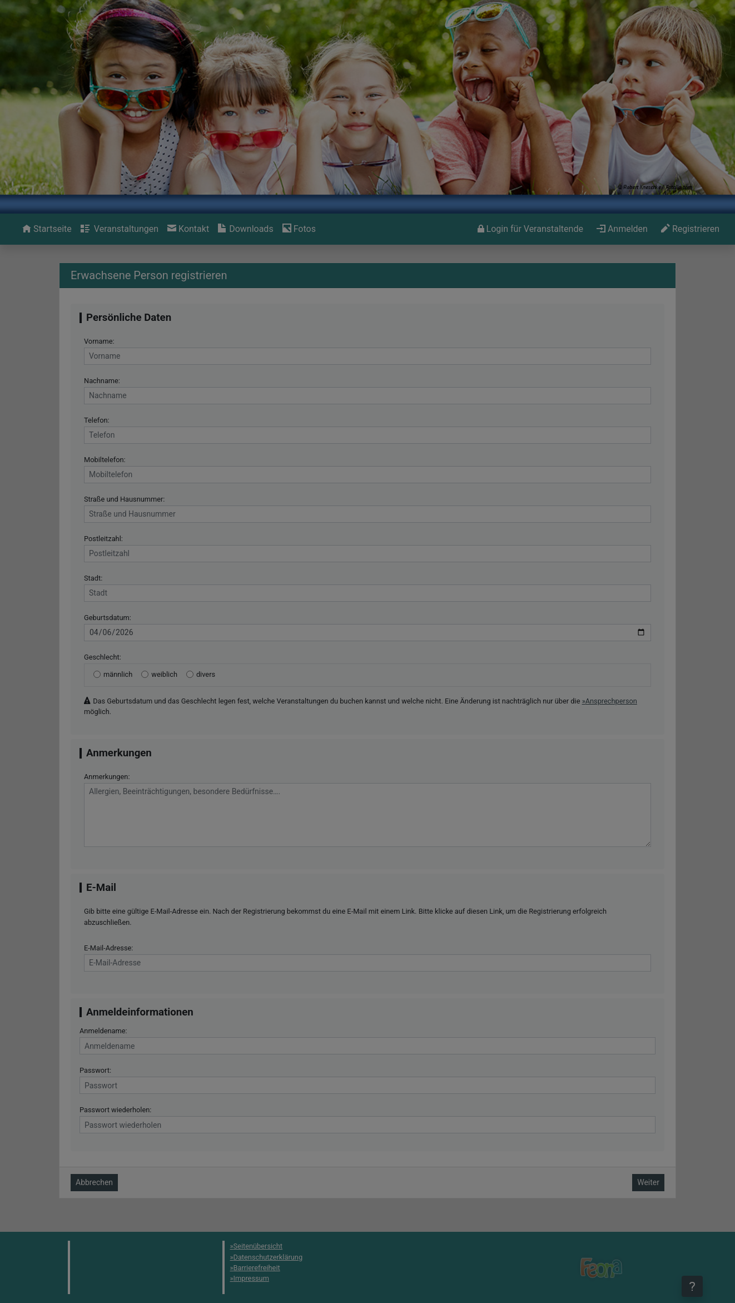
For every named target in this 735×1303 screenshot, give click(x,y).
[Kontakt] (188, 229)
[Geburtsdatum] (367, 632)
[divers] (189, 674)
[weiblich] (144, 674)
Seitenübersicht (258, 1246)
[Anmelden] (530, 229)
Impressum (251, 1278)
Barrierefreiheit (257, 1268)
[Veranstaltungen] (119, 229)
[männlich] (97, 674)
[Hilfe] (299, 229)
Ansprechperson (611, 701)
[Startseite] (47, 229)
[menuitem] (47, 229)
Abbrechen (94, 1182)
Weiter (648, 1182)
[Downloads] (245, 229)
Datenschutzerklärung (268, 1257)
